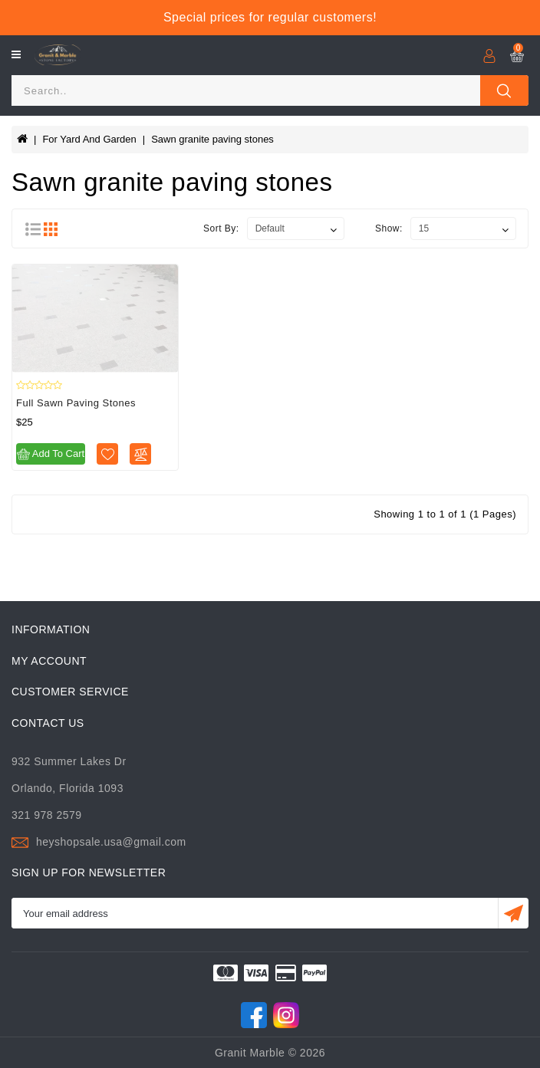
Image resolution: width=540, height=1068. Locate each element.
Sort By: (221, 228)
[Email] (255, 913)
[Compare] (140, 454)
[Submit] (513, 913)
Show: (389, 228)
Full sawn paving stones (76, 403)
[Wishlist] (107, 454)
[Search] (246, 90)
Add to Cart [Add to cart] (50, 454)
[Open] (16, 54)
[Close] (503, 90)
